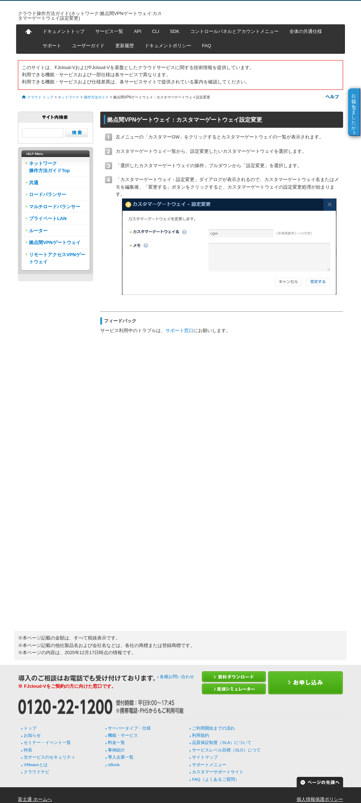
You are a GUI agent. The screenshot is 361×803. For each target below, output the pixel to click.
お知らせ (32, 735)
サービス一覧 (109, 31)
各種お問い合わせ (177, 677)
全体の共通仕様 (305, 31)
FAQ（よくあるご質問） (215, 779)
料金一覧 (116, 742)
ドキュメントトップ (64, 31)
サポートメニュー (209, 765)
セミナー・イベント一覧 (47, 742)
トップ (30, 728)
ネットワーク (68, 97)
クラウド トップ (40, 97)
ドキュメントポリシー (168, 45)
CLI (155, 31)
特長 (28, 750)
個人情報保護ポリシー (320, 799)
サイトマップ (205, 757)
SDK (174, 31)
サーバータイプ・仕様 (129, 728)
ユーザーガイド (88, 45)
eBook (114, 765)
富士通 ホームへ (35, 799)
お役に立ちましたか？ (354, 112)
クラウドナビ (36, 772)
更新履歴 (124, 45)
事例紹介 (116, 750)
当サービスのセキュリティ (49, 757)
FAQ (206, 45)
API (137, 31)
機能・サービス (123, 735)
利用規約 (200, 735)
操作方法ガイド (96, 97)
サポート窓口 (179, 330)
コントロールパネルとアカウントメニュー (234, 31)
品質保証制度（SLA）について (221, 742)
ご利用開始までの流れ (213, 728)
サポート (52, 45)
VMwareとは (35, 765)
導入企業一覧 (121, 757)
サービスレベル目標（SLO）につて (226, 750)
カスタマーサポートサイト (218, 772)
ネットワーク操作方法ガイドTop (49, 167)
